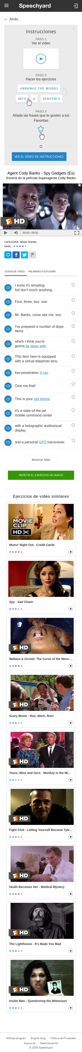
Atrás (13, 19)
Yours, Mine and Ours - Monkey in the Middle (41, 773)
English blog (38, 1038)
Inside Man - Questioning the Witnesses (38, 1001)
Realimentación (49, 1043)
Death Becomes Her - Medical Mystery (37, 887)
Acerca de (29, 1043)
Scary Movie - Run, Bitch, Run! (31, 716)
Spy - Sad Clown (21, 602)
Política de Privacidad (63, 1038)
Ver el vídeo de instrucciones (39, 156)
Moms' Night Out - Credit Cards (32, 545)
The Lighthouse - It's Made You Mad (35, 944)
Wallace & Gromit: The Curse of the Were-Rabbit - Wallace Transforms (41, 659)
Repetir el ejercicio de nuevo (41, 475)
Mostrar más (41, 460)
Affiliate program (16, 1038)
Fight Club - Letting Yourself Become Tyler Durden (41, 830)
